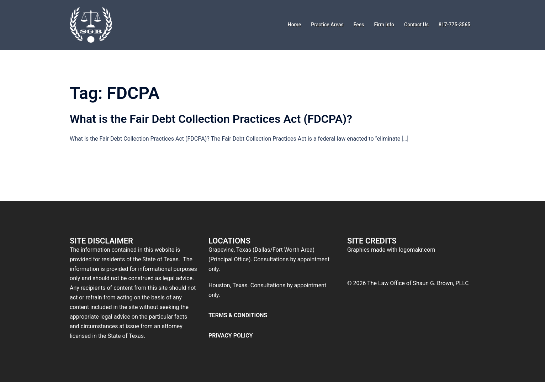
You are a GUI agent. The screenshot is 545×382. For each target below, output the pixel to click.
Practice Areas (327, 24)
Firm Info (384, 24)
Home (294, 24)
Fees (359, 24)
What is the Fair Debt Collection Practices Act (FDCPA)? (211, 119)
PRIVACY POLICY (230, 335)
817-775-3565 (454, 24)
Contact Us (416, 24)
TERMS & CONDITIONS (237, 315)
